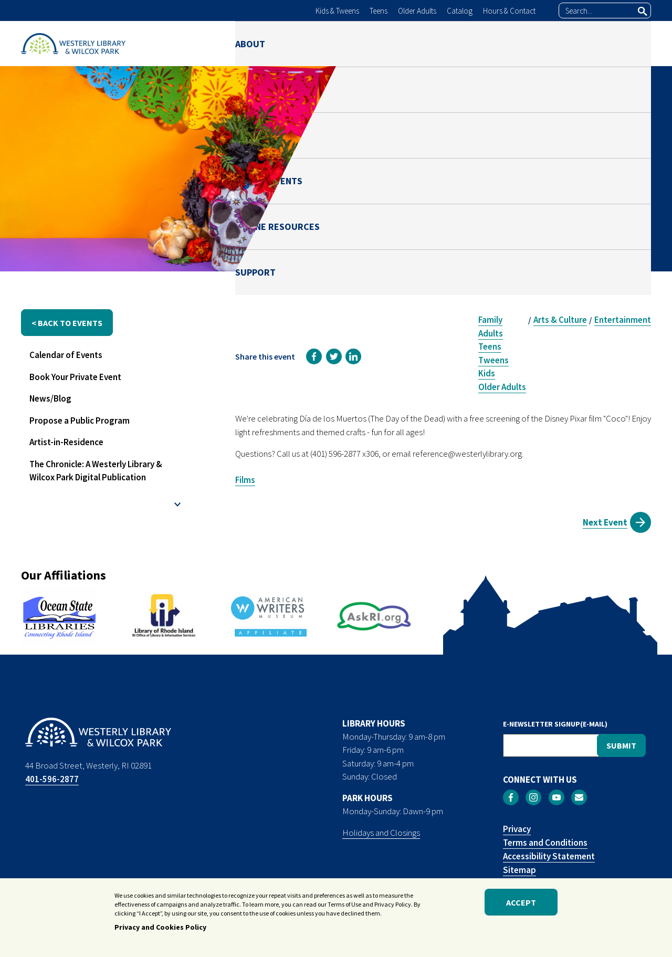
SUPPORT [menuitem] (631, 43)
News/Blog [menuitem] (50, 398)
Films (245, 480)
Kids (486, 373)
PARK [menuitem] (365, 43)
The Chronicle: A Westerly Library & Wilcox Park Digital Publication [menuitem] (95, 470)
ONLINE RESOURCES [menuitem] (541, 43)
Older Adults (417, 11)
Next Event (605, 522)
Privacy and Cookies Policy (160, 929)
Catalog (459, 11)
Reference (527, 209)
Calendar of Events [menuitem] (65, 355)
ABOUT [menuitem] (250, 43)
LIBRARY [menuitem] (309, 43)
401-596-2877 (52, 779)
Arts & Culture (560, 319)
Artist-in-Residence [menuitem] (66, 442)
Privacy (517, 829)
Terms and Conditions (545, 842)
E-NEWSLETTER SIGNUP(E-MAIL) (555, 724)
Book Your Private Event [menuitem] (75, 377)
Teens (378, 11)
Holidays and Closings (381, 832)
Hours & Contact (509, 11)
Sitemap (519, 870)
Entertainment (622, 319)
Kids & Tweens (337, 11)
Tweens (493, 360)
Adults (490, 333)
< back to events (67, 323)
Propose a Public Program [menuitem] (79, 420)
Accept (521, 904)
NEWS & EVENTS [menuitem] (437, 43)
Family (490, 319)
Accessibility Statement (549, 856)
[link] (314, 356)
